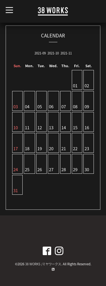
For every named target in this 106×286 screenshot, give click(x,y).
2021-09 (40, 53)
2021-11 (66, 53)
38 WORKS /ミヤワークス (43, 264)
